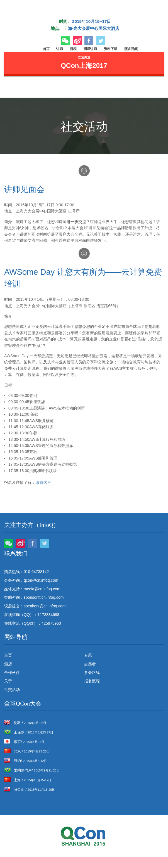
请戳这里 (43, 482)
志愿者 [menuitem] (90, 664)
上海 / (27, 780)
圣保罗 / (28, 732)
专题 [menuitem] (88, 655)
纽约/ (25, 761)
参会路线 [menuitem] (92, 672)
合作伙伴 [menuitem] (12, 672)
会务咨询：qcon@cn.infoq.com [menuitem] (31, 580)
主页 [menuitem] (8, 655)
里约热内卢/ (32, 770)
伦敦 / (25, 723)
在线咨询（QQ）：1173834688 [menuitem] (31, 614)
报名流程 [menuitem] (92, 681)
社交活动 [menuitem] (12, 689)
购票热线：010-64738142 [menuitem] (26, 571)
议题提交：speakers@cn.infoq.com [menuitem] (34, 606)
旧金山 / (29, 789)
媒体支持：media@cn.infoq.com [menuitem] (32, 589)
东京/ (24, 742)
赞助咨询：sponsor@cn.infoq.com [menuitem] (34, 597)
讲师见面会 (24, 189)
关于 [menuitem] (8, 681)
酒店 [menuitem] (8, 664)
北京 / (27, 751)
